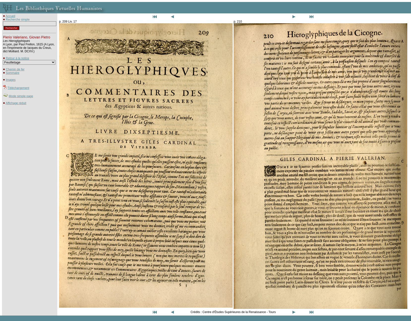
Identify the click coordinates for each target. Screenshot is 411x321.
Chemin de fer (15, 69)
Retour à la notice (17, 58)
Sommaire (12, 73)
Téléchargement (18, 88)
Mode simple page (21, 96)
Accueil (10, 16)
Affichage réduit (16, 103)
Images (10, 80)
